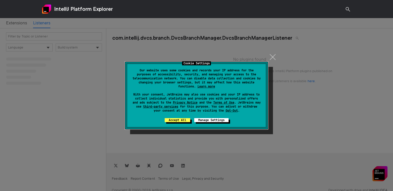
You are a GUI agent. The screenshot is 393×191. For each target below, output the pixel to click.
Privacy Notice (185, 103)
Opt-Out (232, 111)
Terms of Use (223, 103)
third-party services (160, 107)
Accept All (177, 120)
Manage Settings (211, 120)
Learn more (206, 86)
